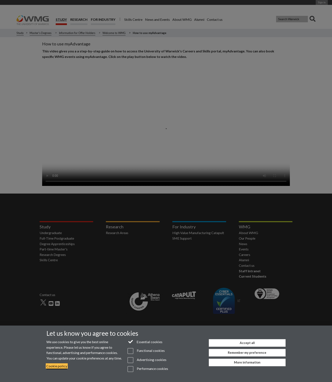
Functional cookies (146, 351)
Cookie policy (56, 366)
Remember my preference (247, 352)
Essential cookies (144, 341)
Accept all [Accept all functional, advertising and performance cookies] (247, 343)
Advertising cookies (146, 360)
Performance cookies (147, 369)
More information (247, 362)
